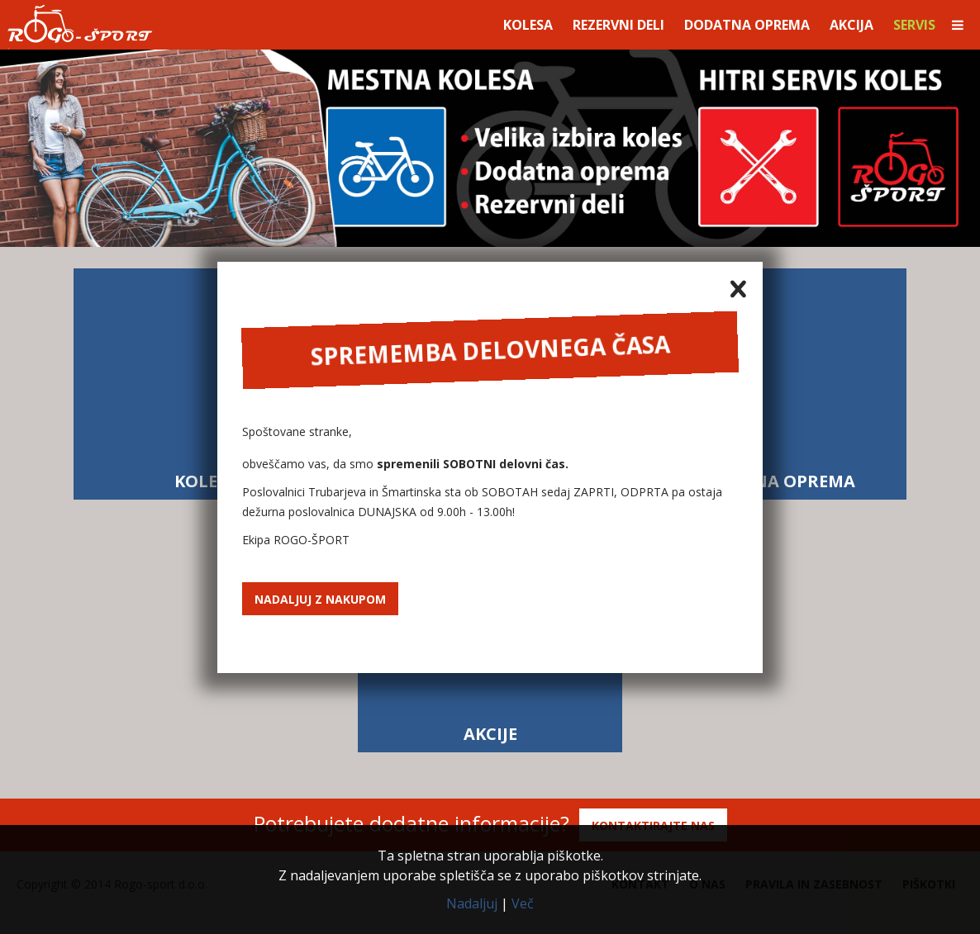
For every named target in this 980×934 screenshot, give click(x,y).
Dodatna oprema (747, 25)
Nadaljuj (471, 903)
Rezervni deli (618, 25)
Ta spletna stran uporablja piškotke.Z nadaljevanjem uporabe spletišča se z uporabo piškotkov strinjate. (490, 865)
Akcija (851, 25)
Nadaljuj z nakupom (320, 599)
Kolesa (528, 25)
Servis (914, 25)
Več (522, 903)
